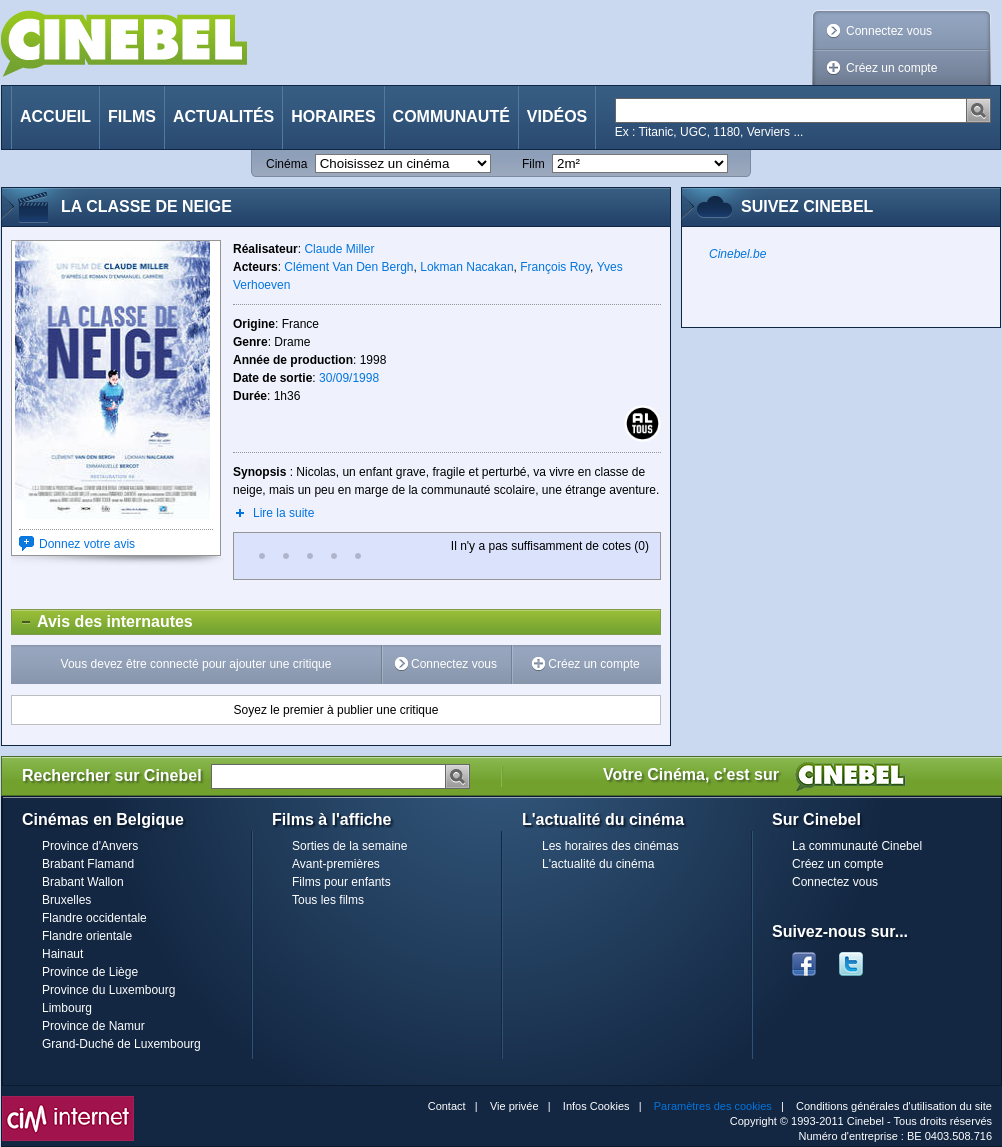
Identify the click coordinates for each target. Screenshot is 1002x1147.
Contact (447, 1106)
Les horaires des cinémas (610, 846)
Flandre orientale (87, 936)
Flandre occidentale (94, 918)
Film (533, 164)
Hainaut (62, 954)
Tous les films (328, 900)
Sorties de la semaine (349, 846)
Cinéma (286, 164)
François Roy (555, 267)
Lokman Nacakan (466, 267)
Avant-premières (336, 864)
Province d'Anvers (90, 846)
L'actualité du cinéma (598, 864)
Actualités (223, 116)
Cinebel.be (737, 254)
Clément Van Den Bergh (348, 267)
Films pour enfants (341, 882)
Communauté (451, 116)
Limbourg (67, 1008)
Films (132, 116)
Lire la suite (283, 513)
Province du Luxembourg (108, 990)
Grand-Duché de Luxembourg (121, 1044)
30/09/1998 (349, 378)
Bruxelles (66, 900)
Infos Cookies (596, 1106)
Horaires (333, 116)
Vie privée (514, 1106)
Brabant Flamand (88, 864)
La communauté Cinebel (857, 846)
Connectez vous (889, 31)
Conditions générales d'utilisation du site (894, 1106)
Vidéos (557, 116)
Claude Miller (339, 249)
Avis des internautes (102, 622)
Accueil (55, 116)
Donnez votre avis (87, 544)
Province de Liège (90, 972)
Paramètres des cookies (713, 1106)
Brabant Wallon (83, 882)
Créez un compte (891, 68)
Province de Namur (93, 1026)
